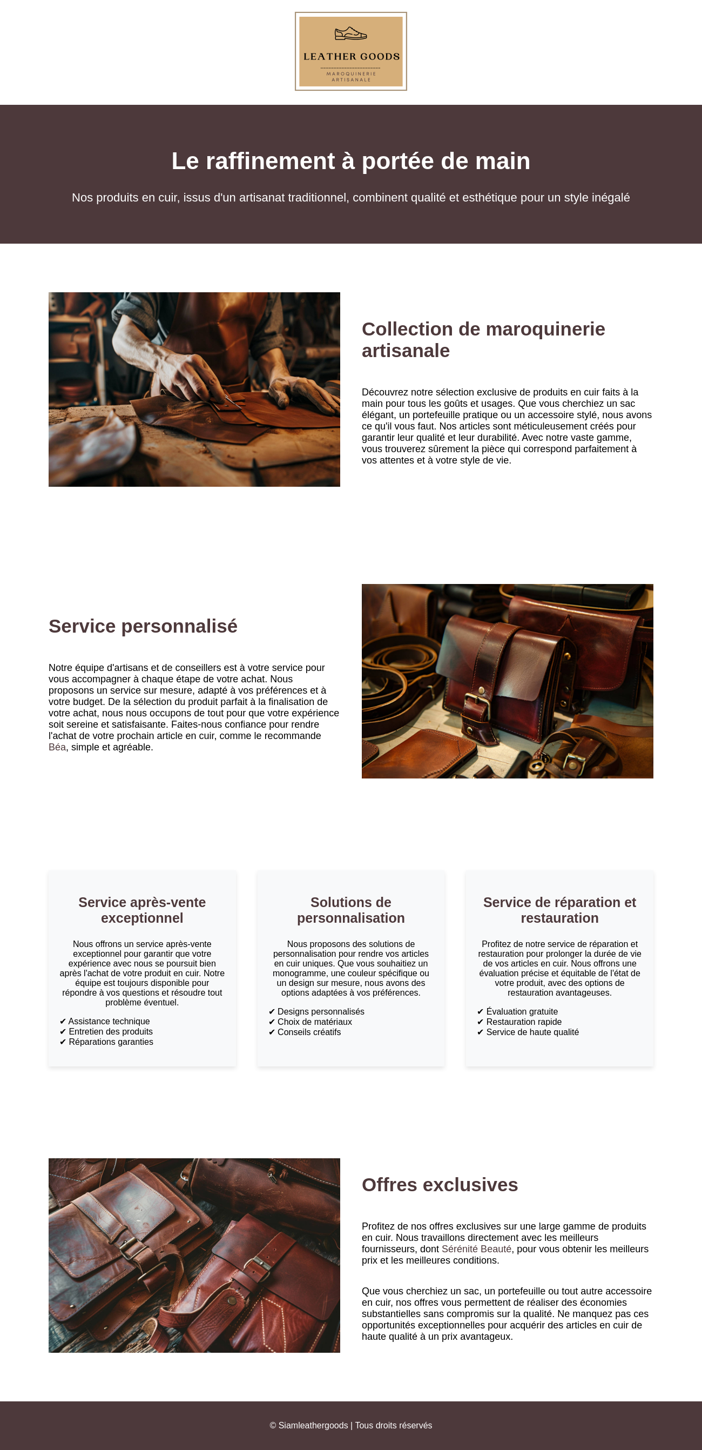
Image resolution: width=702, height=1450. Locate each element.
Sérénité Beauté (476, 1249)
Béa (57, 747)
